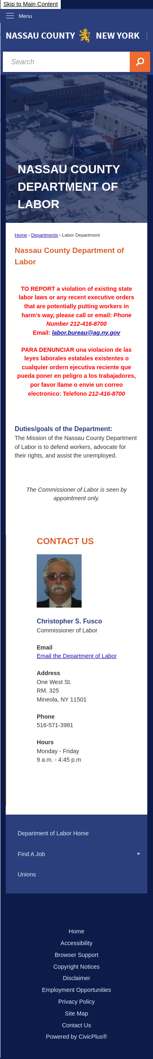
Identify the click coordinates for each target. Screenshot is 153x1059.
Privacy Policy (76, 1001)
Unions (27, 874)
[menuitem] (76, 834)
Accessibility (76, 943)
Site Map (76, 1013)
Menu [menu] (25, 16)
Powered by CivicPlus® (76, 1036)
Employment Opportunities (76, 990)
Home (21, 235)
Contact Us (76, 1025)
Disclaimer (76, 978)
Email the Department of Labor (77, 656)
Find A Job (31, 854)
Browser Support (76, 955)
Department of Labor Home (53, 833)
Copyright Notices (76, 966)
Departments (44, 235)
